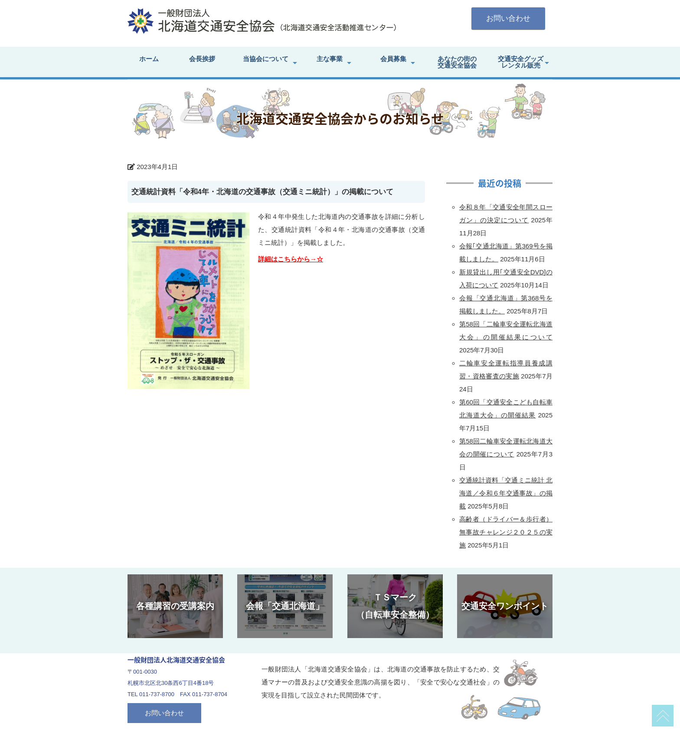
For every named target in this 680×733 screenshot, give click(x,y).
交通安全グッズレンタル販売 (520, 62)
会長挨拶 (202, 58)
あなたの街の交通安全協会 (457, 62)
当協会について (265, 58)
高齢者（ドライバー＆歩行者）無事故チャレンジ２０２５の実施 (505, 532)
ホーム (149, 58)
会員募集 (393, 58)
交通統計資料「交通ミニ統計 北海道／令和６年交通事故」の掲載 (505, 493)
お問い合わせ (508, 18)
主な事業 (330, 58)
